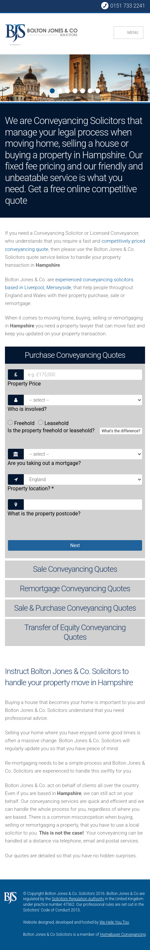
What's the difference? (121, 431)
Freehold (21, 423)
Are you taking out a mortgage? (44, 463)
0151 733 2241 (123, 6)
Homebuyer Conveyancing (123, 934)
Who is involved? (27, 409)
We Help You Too (114, 922)
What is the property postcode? (44, 513)
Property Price (24, 384)
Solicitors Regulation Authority (78, 899)
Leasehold (53, 423)
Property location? (31, 488)
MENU (132, 32)
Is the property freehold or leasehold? (75, 434)
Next (5, 78)
